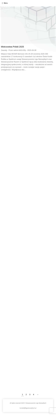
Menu (5, 3)
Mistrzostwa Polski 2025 (12, 46)
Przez (17, 50)
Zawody (4, 50)
